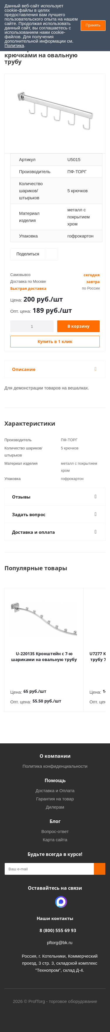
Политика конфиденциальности (55, 760)
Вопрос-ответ (55, 825)
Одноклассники (46, 896)
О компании (55, 750)
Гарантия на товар (55, 792)
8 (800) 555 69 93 (58, 924)
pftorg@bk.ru (59, 936)
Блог (55, 815)
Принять (93, 25)
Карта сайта (55, 833)
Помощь (55, 774)
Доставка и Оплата (55, 784)
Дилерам (55, 801)
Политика (14, 45)
